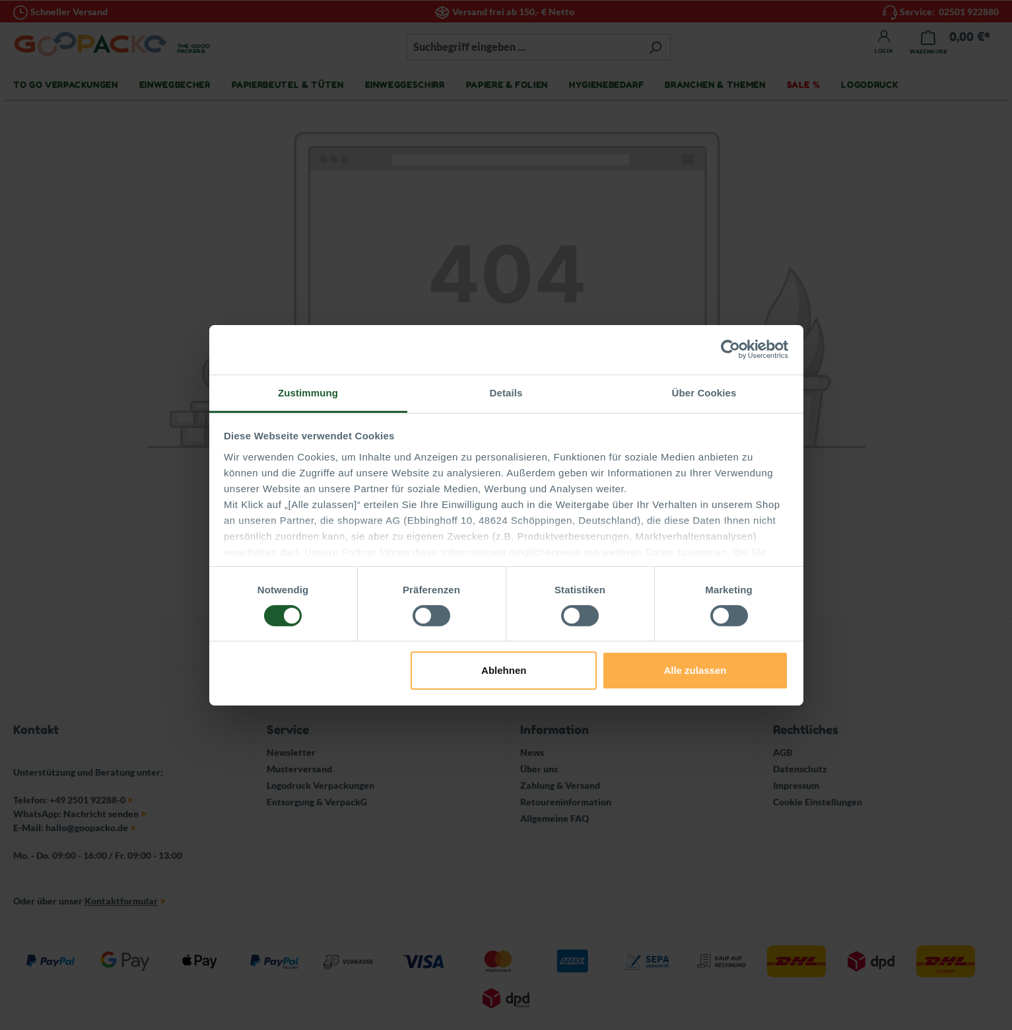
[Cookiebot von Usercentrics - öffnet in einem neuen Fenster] (730, 349)
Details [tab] (506, 392)
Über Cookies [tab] (704, 392)
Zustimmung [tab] (308, 392)
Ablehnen (503, 670)
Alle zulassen (694, 670)
